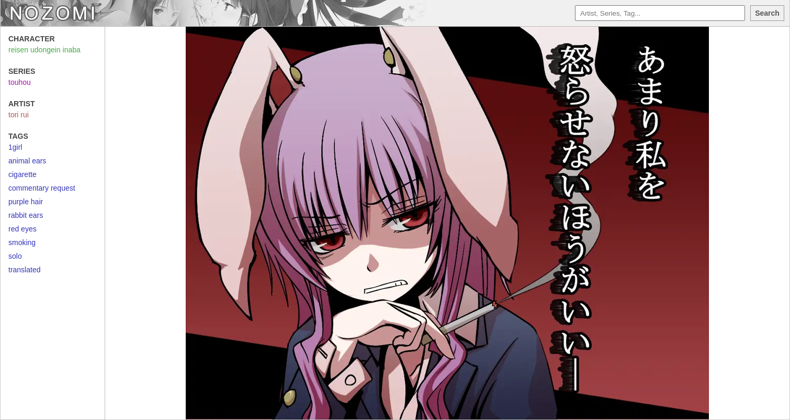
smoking (22, 242)
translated (24, 270)
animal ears (27, 161)
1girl (15, 147)
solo (15, 256)
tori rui (18, 114)
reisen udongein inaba (44, 50)
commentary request (41, 188)
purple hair (25, 201)
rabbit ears (25, 215)
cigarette (22, 174)
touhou (19, 82)
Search (767, 13)
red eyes (22, 229)
